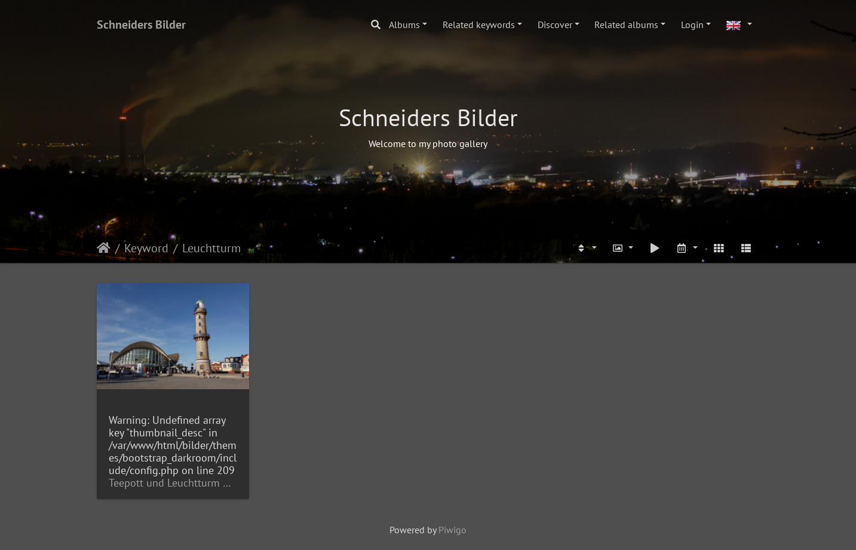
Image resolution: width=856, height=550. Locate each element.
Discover (555, 24)
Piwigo (452, 530)
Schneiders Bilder (141, 24)
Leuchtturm (211, 248)
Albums (404, 24)
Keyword (146, 248)
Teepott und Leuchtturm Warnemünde (173, 482)
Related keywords (479, 24)
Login (692, 24)
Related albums (626, 24)
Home (104, 248)
